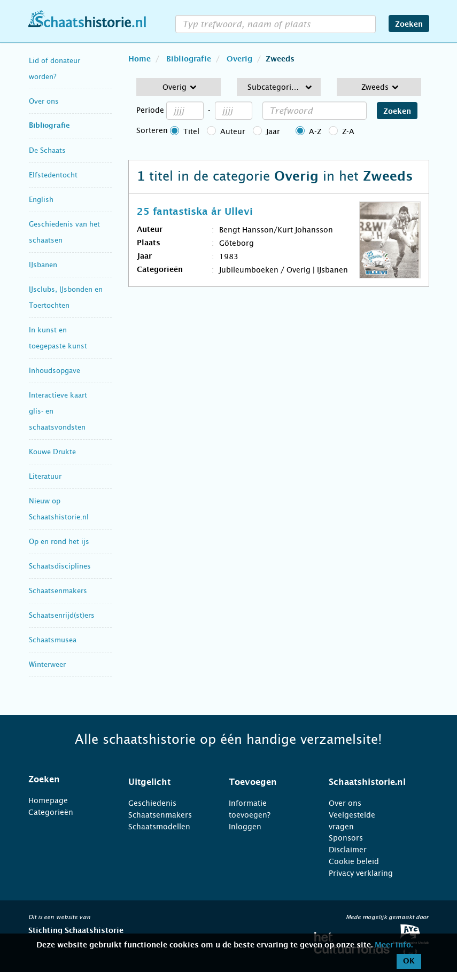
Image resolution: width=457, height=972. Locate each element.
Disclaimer (348, 849)
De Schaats (47, 150)
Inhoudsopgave (54, 371)
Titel (191, 131)
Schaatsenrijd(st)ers (62, 615)
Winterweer (47, 664)
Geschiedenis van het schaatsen (64, 232)
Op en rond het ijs (59, 542)
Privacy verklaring (361, 873)
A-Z (315, 131)
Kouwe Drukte (52, 452)
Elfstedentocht (53, 175)
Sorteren (152, 130)
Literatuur (45, 476)
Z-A (348, 131)
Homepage (48, 800)
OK (409, 961)
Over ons (44, 101)
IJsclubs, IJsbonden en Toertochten (66, 297)
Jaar (273, 131)
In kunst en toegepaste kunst (58, 338)
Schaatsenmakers (58, 591)
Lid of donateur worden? (54, 69)
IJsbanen (43, 265)
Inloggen (245, 826)
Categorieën (50, 812)
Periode (150, 110)
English (41, 200)
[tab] (65, 779)
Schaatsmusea (52, 640)
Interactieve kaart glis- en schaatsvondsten (58, 411)
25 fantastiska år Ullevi (195, 212)
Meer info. (394, 945)
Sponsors (346, 838)
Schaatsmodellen (159, 826)
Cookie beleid (354, 861)
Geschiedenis (152, 803)
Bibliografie (49, 125)
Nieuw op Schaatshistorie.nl (59, 509)
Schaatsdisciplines (60, 566)
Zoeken (409, 24)
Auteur (232, 131)
